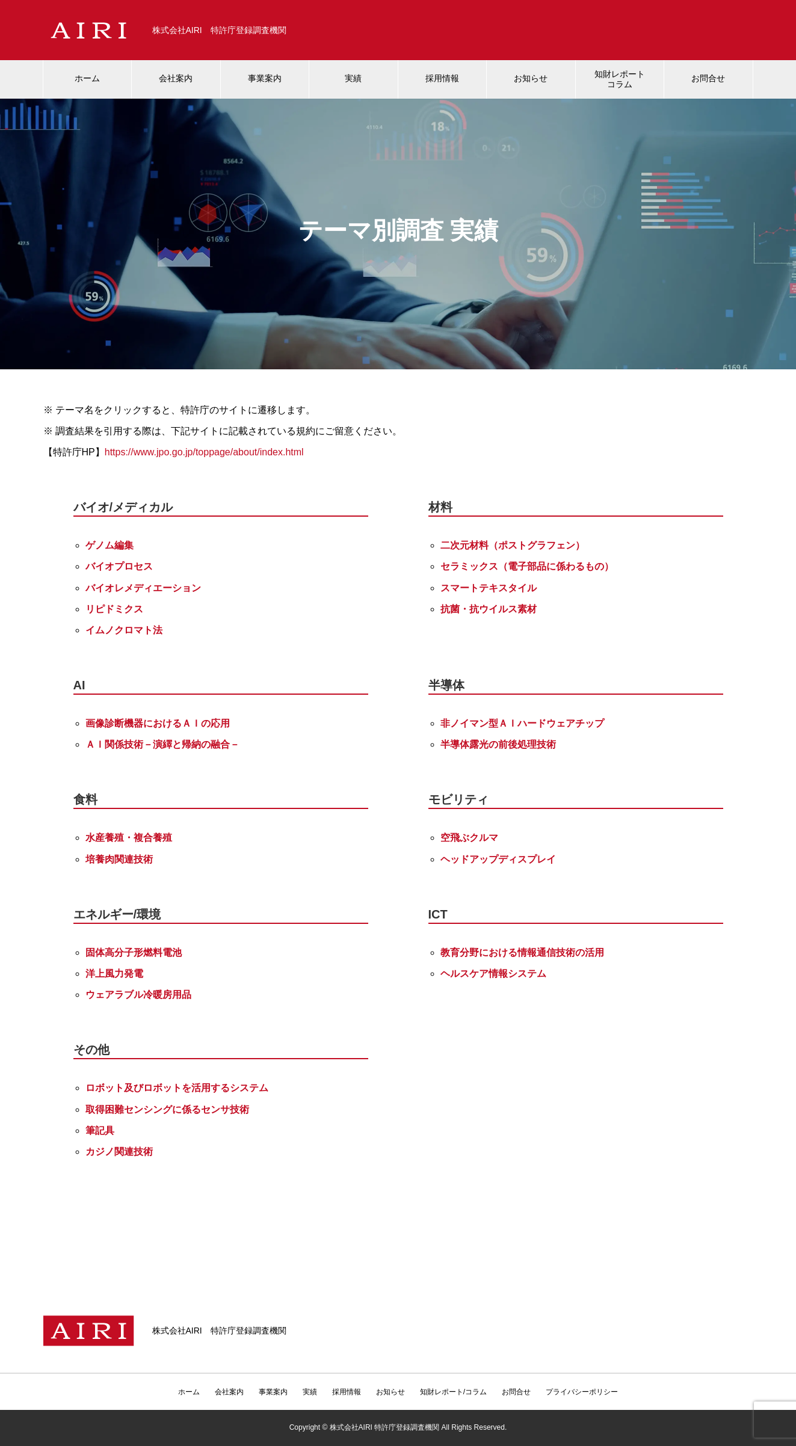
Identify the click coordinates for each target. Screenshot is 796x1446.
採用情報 (442, 78)
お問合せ (708, 78)
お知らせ (531, 78)
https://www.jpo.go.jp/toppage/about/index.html (204, 452)
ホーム (87, 78)
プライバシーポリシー (582, 1392)
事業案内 (265, 78)
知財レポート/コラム (453, 1392)
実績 (353, 78)
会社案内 (176, 78)
